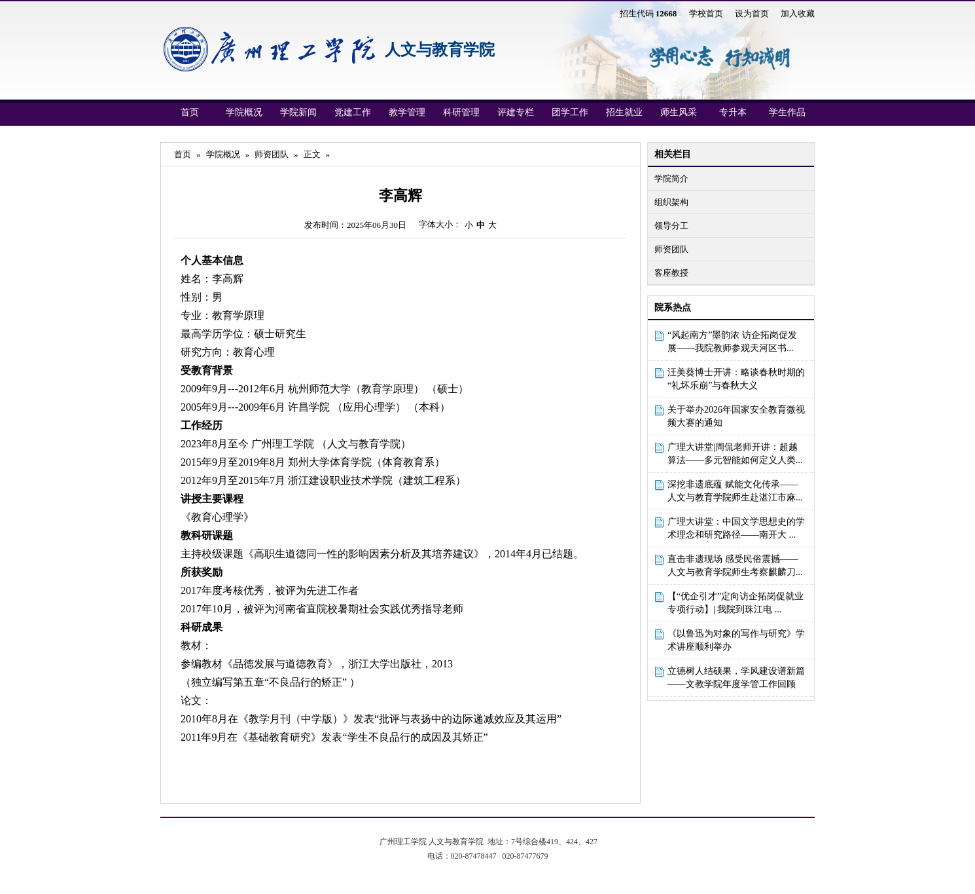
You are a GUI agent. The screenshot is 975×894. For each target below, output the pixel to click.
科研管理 (461, 112)
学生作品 (787, 112)
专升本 (733, 112)
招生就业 (624, 112)
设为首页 (752, 13)
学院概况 (244, 112)
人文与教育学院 (440, 49)
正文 (312, 154)
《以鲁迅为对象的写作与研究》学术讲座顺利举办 (736, 640)
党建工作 (352, 112)
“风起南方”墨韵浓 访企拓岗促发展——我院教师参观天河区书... (732, 341)
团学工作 (570, 112)
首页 (190, 112)
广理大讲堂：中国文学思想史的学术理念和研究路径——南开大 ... (736, 528)
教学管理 (407, 112)
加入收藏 (798, 13)
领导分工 (671, 226)
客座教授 (671, 273)
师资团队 (671, 249)
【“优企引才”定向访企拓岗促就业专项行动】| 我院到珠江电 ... (735, 602)
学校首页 (706, 13)
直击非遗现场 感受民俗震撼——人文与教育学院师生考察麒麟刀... (735, 565)
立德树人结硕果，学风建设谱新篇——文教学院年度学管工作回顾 (736, 677)
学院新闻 (298, 112)
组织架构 (671, 202)
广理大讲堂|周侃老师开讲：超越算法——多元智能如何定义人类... (735, 453)
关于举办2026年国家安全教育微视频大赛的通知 (736, 416)
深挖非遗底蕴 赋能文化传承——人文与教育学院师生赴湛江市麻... (735, 490)
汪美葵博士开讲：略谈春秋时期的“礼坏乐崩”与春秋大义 (736, 378)
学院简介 (671, 178)
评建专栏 (515, 112)
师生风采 (678, 112)
